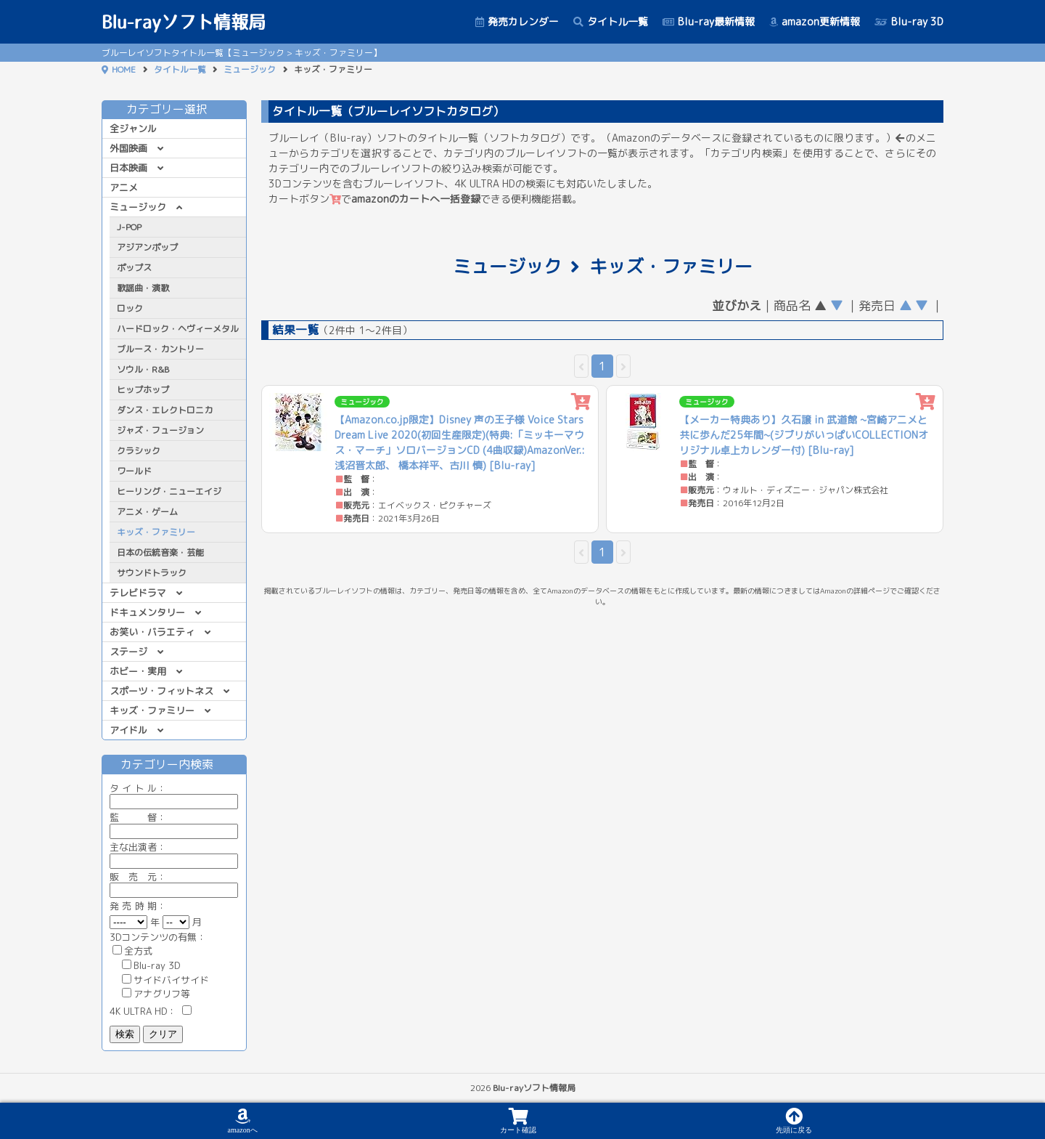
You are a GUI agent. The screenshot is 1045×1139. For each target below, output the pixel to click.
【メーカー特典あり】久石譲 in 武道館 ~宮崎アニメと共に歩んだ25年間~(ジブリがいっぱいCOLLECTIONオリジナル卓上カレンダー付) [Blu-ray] (803, 435)
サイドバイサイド (165, 979)
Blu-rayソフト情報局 (184, 22)
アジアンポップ (147, 247)
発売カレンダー (517, 21)
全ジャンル (133, 128)
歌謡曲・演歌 (143, 288)
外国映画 (128, 148)
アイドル (128, 730)
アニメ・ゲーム (147, 512)
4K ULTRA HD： (151, 1011)
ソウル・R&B (143, 369)
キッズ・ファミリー (152, 710)
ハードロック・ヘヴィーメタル (178, 329)
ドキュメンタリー (147, 612)
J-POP (129, 227)
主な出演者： (174, 853)
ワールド (134, 471)
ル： (174, 795)
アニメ (124, 187)
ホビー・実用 (138, 671)
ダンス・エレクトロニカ (165, 410)
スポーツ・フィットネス (161, 690)
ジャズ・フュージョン (160, 430)
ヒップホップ (143, 390)
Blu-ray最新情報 (709, 21)
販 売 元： (174, 883)
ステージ (128, 651)
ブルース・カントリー (160, 349)
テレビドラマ (138, 592)
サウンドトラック (152, 573)
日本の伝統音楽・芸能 (160, 552)
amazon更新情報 (814, 21)
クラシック (138, 451)
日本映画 (128, 167)
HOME (124, 69)
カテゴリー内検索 (174, 764)
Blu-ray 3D (908, 21)
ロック (130, 308)
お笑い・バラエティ (152, 632)
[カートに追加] (581, 402)
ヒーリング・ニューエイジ (169, 491)
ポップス (134, 268)
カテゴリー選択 (174, 109)
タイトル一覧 (610, 21)
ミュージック (250, 69)
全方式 (132, 950)
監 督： (174, 824)
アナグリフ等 (156, 993)
